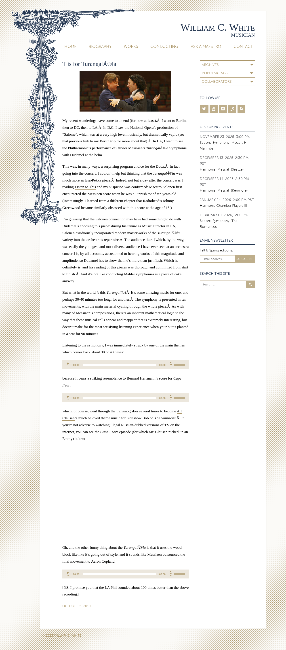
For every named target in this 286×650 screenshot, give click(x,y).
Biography (100, 46)
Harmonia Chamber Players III (223, 205)
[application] (125, 364)
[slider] (119, 365)
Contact (243, 46)
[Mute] (170, 364)
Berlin (181, 120)
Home (70, 46)
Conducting (164, 46)
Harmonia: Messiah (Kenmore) (224, 190)
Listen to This (85, 187)
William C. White (218, 27)
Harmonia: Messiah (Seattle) (222, 169)
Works (131, 46)
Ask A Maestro (206, 46)
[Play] (68, 364)
